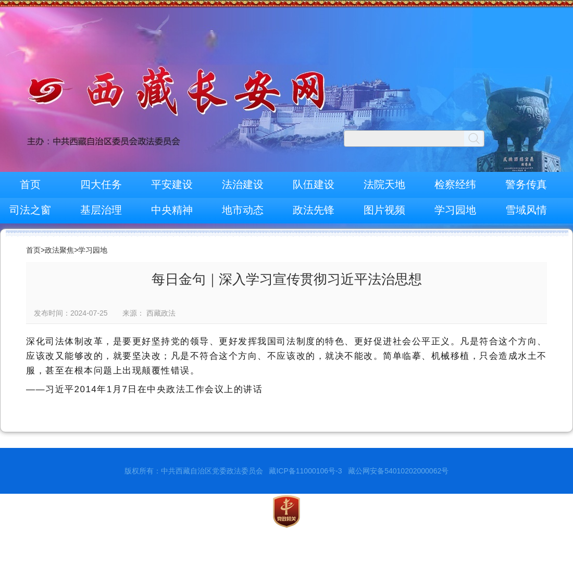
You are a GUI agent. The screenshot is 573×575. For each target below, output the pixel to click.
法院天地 (384, 184)
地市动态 (243, 210)
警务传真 (526, 184)
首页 (30, 184)
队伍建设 (313, 184)
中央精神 (172, 210)
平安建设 (172, 184)
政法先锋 (313, 210)
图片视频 (384, 210)
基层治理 (101, 210)
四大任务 (101, 184)
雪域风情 (526, 210)
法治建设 (243, 184)
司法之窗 (30, 210)
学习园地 (455, 210)
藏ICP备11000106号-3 (305, 471)
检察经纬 (455, 184)
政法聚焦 (59, 250)
